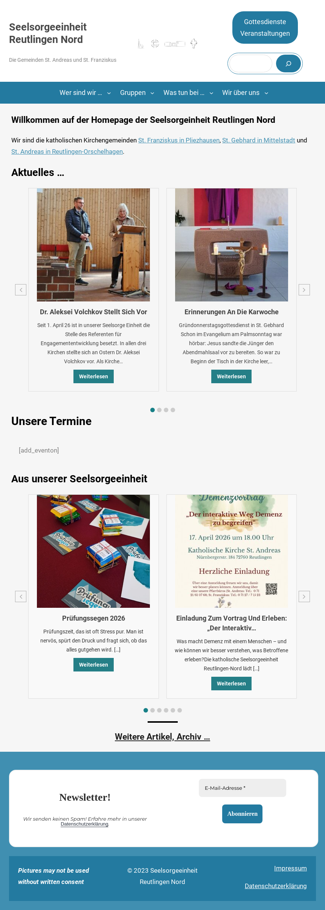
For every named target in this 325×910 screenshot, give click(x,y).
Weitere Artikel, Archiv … (162, 737)
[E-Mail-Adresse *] (242, 788)
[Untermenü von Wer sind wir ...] (109, 93)
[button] (152, 410)
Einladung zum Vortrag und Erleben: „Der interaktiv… (231, 623)
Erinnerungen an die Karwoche (232, 312)
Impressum (290, 868)
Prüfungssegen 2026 (93, 618)
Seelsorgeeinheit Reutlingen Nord (48, 33)
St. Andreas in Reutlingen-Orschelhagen (67, 151)
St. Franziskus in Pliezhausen (179, 140)
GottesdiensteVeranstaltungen (265, 28)
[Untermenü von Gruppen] (152, 93)
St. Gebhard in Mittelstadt (258, 140)
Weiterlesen (93, 376)
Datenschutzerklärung (84, 824)
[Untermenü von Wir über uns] (266, 93)
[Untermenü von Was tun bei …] (211, 93)
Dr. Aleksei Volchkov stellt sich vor (93, 312)
